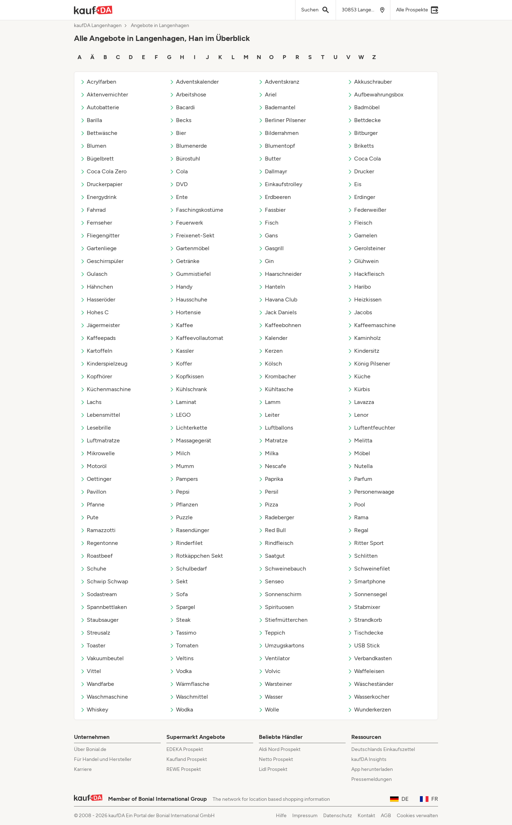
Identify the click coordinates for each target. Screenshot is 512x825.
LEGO (180, 414)
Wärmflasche (189, 684)
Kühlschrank (188, 389)
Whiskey (94, 709)
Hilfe (281, 816)
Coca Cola (364, 158)
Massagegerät (190, 440)
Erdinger (361, 197)
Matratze (273, 440)
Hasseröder (97, 299)
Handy (180, 286)
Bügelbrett (97, 158)
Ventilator (274, 658)
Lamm (269, 402)
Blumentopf (276, 145)
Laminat (182, 402)
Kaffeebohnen (279, 325)
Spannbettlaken (103, 607)
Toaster (92, 645)
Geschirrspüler (101, 261)
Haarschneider (280, 273)
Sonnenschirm (280, 594)
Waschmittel (188, 696)
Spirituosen (276, 607)
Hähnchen (96, 286)
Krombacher (277, 376)
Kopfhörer (96, 376)
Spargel (182, 607)
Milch (179, 453)
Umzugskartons (281, 645)
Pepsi (179, 491)
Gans (268, 235)
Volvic (269, 671)
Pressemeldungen (371, 779)
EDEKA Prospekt (184, 749)
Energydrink (98, 197)
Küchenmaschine (105, 389)
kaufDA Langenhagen (98, 25)
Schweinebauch (282, 568)
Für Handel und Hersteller (103, 759)
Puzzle (181, 517)
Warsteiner (275, 684)
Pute (89, 517)
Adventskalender (194, 81)
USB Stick (363, 645)
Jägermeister (100, 325)
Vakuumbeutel (102, 658)
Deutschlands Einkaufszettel (383, 749)
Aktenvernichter (104, 94)
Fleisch (359, 222)
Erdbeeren (274, 197)
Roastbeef (96, 555)
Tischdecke (365, 632)
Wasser (270, 696)
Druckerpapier (101, 184)
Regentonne (99, 543)
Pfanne (92, 504)
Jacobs (359, 312)
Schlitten (362, 555)
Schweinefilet (368, 568)
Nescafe (272, 466)
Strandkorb (364, 619)
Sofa (178, 594)
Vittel (90, 671)
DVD (178, 184)
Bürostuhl (184, 158)
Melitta (359, 440)
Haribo (359, 286)
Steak (180, 619)
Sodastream (98, 594)
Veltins (181, 658)
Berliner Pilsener (282, 120)
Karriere (83, 769)
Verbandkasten (369, 658)
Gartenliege (98, 248)
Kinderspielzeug (103, 363)
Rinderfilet (186, 543)
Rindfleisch (275, 543)
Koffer (180, 363)
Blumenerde (188, 145)
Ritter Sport (365, 543)
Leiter (268, 414)
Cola (178, 171)
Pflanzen (183, 504)
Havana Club (277, 299)
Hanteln (271, 286)
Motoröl (93, 466)
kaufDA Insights (368, 759)
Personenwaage (370, 491)
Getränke (184, 261)
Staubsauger (99, 619)
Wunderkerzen (369, 709)
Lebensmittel (100, 414)
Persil (268, 491)
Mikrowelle (97, 453)
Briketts (360, 145)
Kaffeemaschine (371, 325)
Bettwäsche (98, 133)
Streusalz (95, 632)
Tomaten (183, 645)
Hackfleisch (365, 273)
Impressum (305, 816)
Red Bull (272, 530)
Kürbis (358, 389)
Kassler (181, 350)
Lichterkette (188, 427)
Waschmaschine (104, 696)
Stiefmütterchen (283, 619)
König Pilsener (368, 363)
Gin (266, 261)
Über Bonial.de (90, 749)
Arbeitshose (187, 94)
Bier (177, 133)
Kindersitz (363, 350)
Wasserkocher (368, 696)
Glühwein (363, 261)
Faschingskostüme (196, 209)
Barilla (91, 120)
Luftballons (275, 427)
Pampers (183, 478)
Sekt (178, 581)
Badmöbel (363, 107)
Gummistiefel (190, 273)
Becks (180, 120)
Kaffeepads (98, 338)
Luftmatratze (100, 440)
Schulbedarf (188, 568)
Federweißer (366, 209)
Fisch (268, 222)
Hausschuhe (188, 299)
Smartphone (366, 581)
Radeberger (276, 517)
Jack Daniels (277, 312)
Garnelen (362, 235)
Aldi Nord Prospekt (279, 749)
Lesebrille (95, 427)
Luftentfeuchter (371, 427)
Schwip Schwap (104, 581)
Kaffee (181, 325)
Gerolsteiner (366, 248)
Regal (357, 530)
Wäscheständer (370, 684)
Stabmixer (363, 607)
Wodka (181, 709)
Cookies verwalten (417, 816)
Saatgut (271, 555)
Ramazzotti (98, 530)
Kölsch (270, 363)
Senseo (271, 581)
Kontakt (366, 816)
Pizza (268, 504)
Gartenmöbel (189, 248)
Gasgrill (271, 248)
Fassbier (272, 209)
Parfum (359, 478)
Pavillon (93, 491)
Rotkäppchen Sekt (196, 555)
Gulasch (93, 273)
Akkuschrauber (369, 81)
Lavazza (360, 402)
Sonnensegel (367, 594)
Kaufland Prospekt (186, 759)
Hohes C (94, 312)
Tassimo (182, 632)
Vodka (180, 671)
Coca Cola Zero (103, 171)
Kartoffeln (96, 350)
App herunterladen (372, 769)
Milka (268, 453)
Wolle (268, 709)
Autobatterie (99, 107)
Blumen (93, 145)
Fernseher (96, 222)
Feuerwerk (186, 222)
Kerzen (270, 350)
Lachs (90, 402)
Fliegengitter (99, 235)
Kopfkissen (186, 376)
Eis (354, 184)
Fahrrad (93, 209)
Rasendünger (189, 530)
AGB (386, 816)
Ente (178, 197)
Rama (357, 517)
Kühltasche (275, 389)
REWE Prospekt (183, 769)
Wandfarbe (97, 684)
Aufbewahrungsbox (375, 94)
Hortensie (185, 312)
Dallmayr (272, 171)
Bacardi (182, 107)
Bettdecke (364, 120)
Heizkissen (364, 299)
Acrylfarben (98, 81)
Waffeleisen (365, 671)
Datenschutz (337, 816)
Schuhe (93, 568)
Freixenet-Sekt (191, 235)
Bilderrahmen (278, 133)
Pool (356, 504)
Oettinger (95, 478)
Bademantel (276, 107)
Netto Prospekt (276, 759)
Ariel (267, 94)
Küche (358, 376)
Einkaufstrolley (280, 184)
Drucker (360, 171)
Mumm (181, 466)
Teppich (271, 632)
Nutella (360, 466)
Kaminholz (364, 338)
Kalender (272, 338)
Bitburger (362, 133)
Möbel (358, 453)
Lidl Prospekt (273, 769)
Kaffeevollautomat (196, 338)
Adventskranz (278, 81)
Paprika (270, 478)
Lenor (357, 414)
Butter (269, 158)
